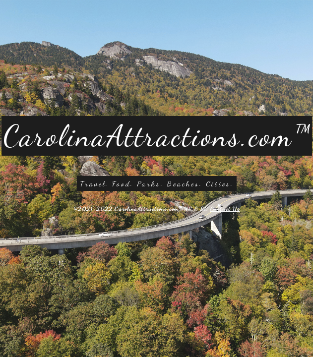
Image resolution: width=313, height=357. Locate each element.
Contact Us (225, 208)
